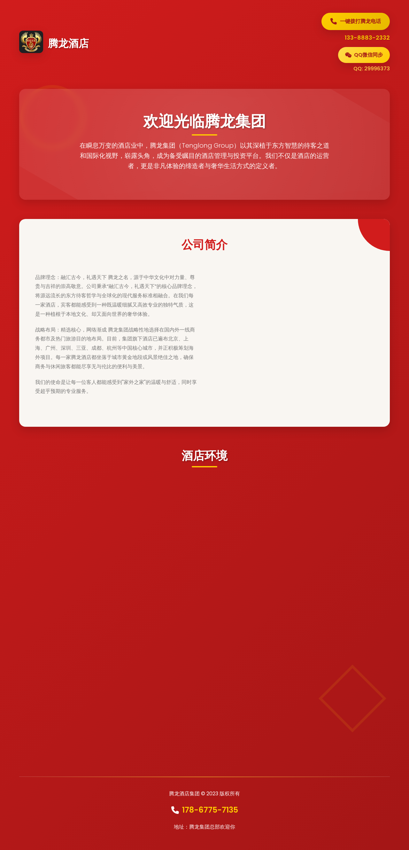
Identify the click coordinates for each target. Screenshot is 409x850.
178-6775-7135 (210, 810)
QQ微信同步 (364, 54)
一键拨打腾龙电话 (355, 21)
